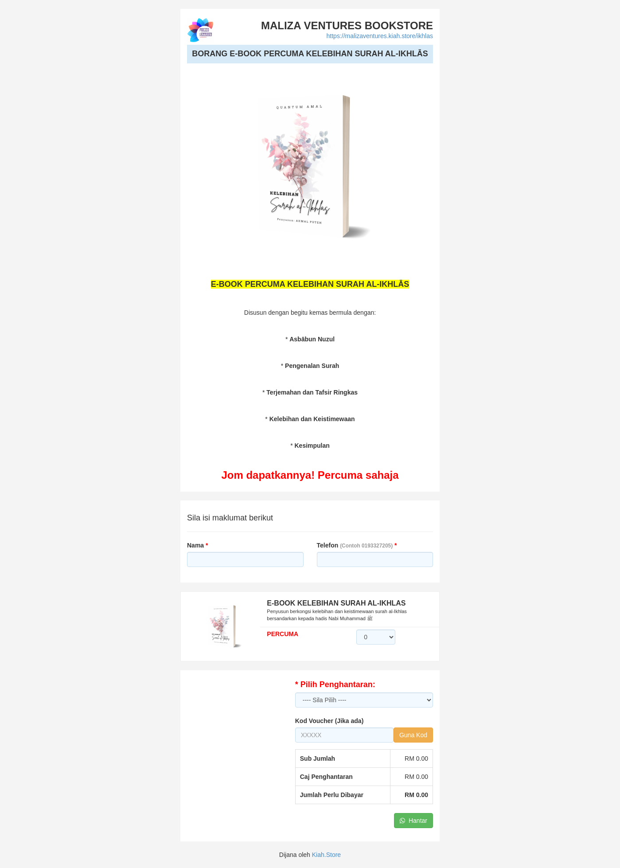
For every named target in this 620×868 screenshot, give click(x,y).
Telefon (357, 545)
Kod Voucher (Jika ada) (329, 720)
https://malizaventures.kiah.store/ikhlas (380, 35)
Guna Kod (413, 735)
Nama (197, 545)
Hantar (413, 820)
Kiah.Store (326, 854)
